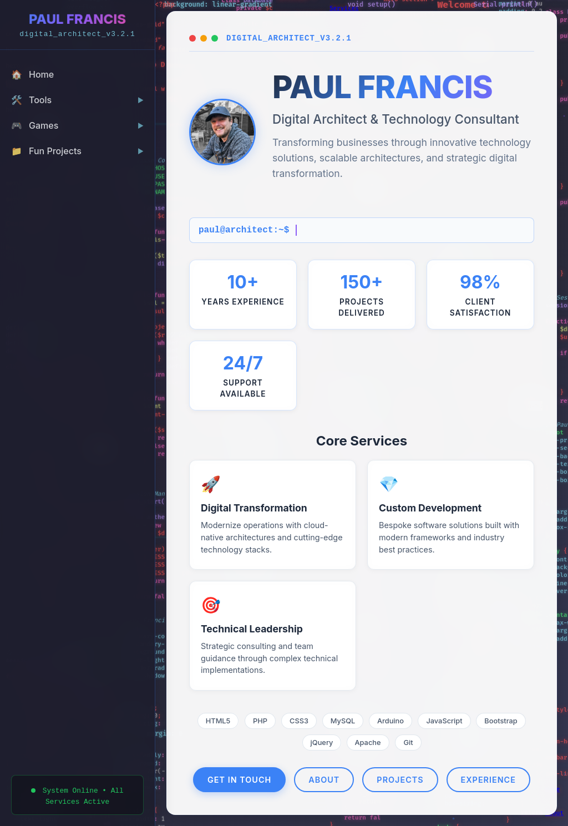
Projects (400, 779)
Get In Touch (239, 779)
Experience (488, 779)
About (323, 779)
